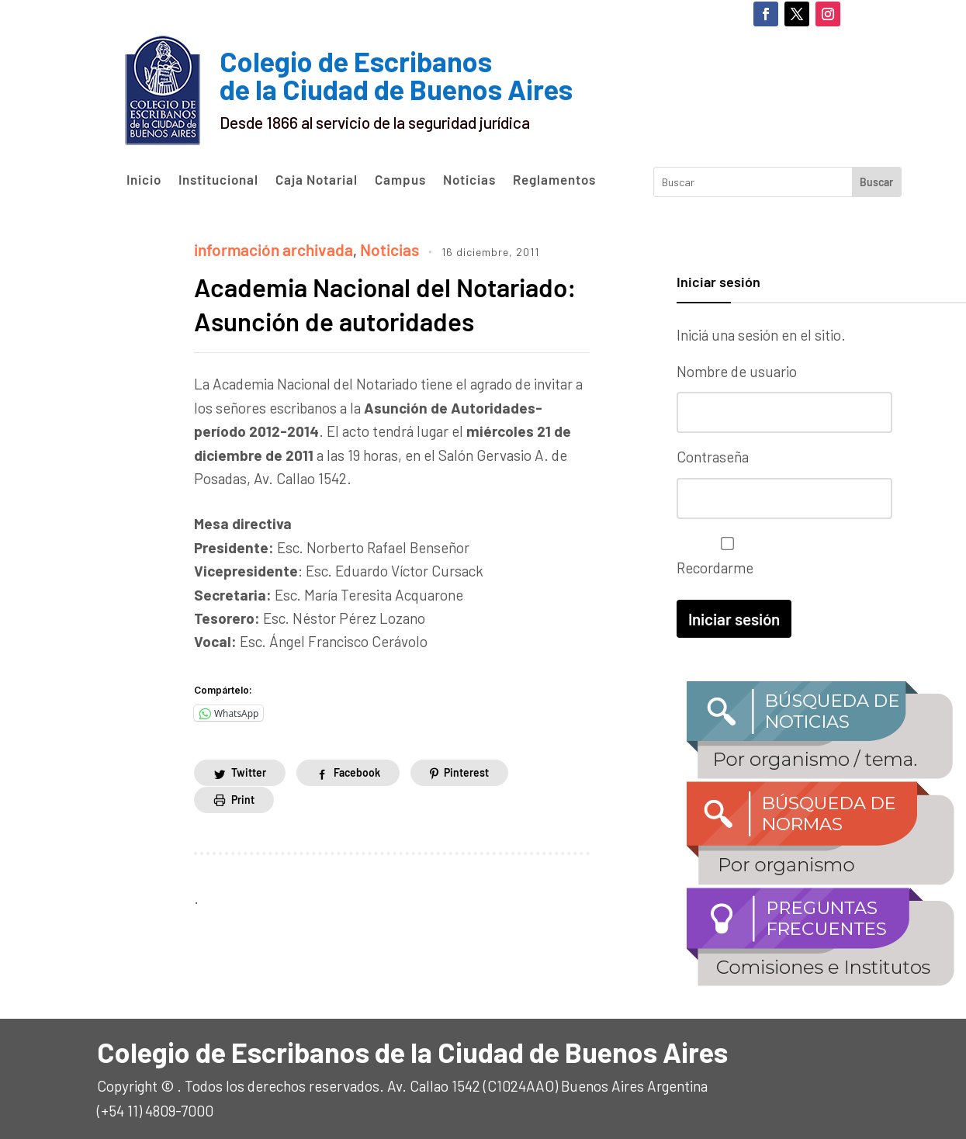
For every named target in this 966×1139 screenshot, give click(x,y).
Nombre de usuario (737, 371)
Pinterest (466, 802)
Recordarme (723, 553)
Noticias (469, 180)
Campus (400, 180)
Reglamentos (554, 180)
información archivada (266, 248)
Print (242, 829)
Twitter (248, 802)
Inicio (143, 180)
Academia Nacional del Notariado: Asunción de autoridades (338, 317)
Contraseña (713, 455)
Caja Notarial (316, 180)
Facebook (357, 802)
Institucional (218, 180)
